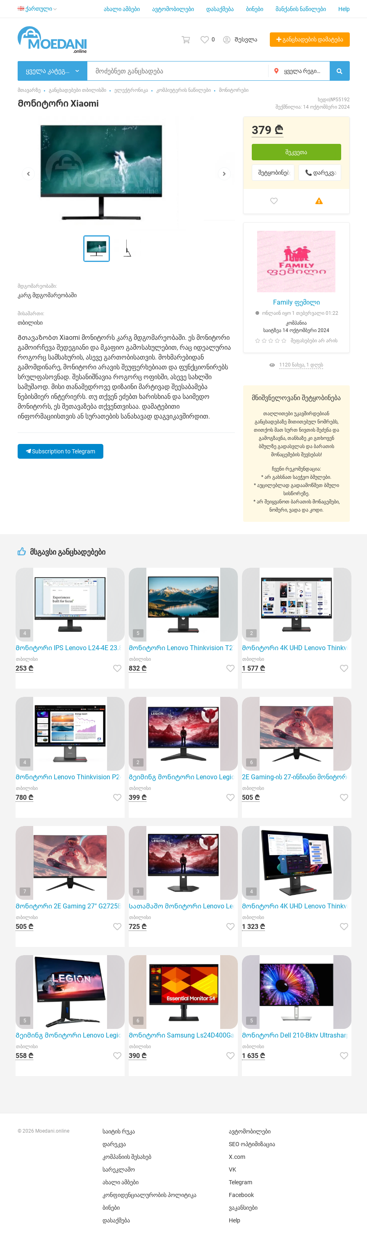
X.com (237, 1157)
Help (344, 9)
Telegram (240, 1182)
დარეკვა (114, 1144)
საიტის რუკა (119, 1131)
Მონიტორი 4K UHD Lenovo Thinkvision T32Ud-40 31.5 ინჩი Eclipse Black (296, 648)
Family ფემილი (296, 302)
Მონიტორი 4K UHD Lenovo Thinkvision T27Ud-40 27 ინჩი (296, 906)
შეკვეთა (296, 152)
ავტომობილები (173, 9)
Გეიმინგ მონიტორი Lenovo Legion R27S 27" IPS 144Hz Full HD (183, 777)
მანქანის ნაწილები (301, 9)
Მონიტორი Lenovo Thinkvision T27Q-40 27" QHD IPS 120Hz (183, 648)
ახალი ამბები (122, 9)
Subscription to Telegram (60, 451)
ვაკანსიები (243, 1207)
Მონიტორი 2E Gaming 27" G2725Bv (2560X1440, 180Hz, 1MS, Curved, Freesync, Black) (70, 906)
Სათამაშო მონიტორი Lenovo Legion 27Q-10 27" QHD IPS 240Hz (183, 906)
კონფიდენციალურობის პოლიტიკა (149, 1195)
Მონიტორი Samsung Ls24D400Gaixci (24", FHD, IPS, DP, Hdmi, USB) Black (183, 1035)
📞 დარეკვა (321, 172)
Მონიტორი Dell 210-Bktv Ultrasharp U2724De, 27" (296, 1035)
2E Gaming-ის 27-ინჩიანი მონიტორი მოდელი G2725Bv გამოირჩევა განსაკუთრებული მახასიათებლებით (296, 777)
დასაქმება (220, 9)
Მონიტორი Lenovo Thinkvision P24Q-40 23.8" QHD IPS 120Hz (70, 777)
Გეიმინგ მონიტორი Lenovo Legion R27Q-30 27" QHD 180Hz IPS (70, 1035)
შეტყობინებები (276, 172)
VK (232, 1169)
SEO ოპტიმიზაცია (252, 1144)
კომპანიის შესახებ (127, 1157)
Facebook (241, 1195)
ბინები (254, 9)
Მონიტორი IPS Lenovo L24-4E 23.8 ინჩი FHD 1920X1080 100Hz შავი (70, 648)
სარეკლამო (119, 1169)
